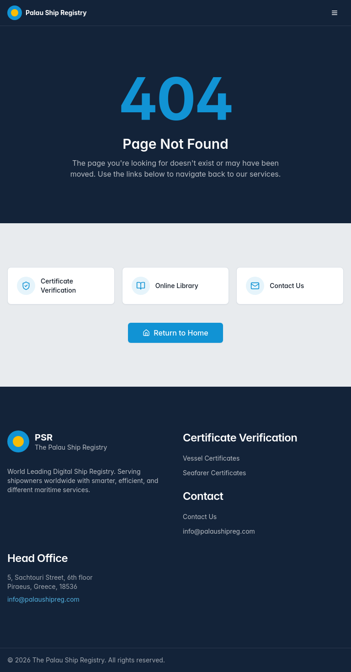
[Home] (47, 12)
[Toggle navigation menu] (334, 13)
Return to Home (175, 332)
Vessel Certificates (211, 458)
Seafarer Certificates (214, 473)
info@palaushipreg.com (219, 531)
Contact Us (200, 516)
